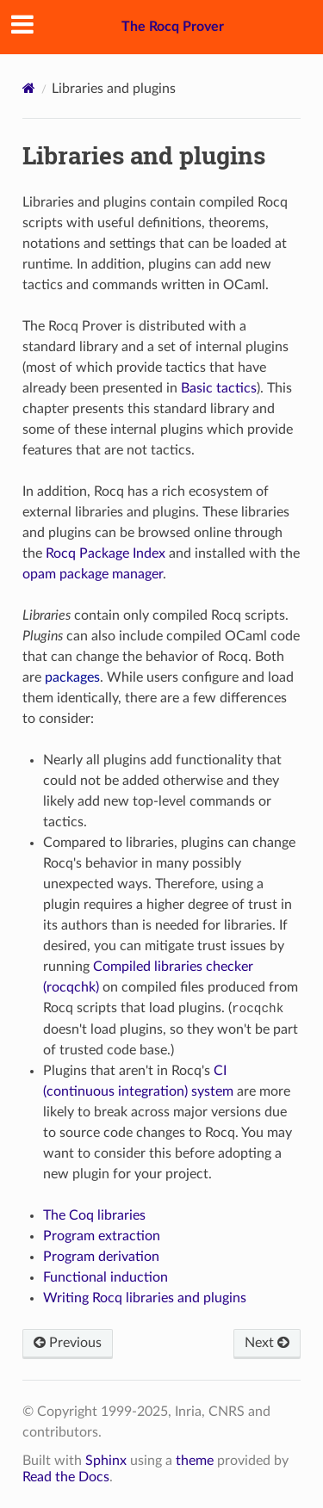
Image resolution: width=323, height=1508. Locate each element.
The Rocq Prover (172, 27)
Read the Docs (65, 1477)
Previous (68, 1343)
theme (195, 1461)
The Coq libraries (94, 1215)
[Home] (28, 88)
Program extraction (101, 1236)
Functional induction (105, 1277)
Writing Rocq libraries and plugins (144, 1298)
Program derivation (101, 1257)
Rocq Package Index (105, 553)
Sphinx (106, 1461)
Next (267, 1343)
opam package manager (92, 574)
